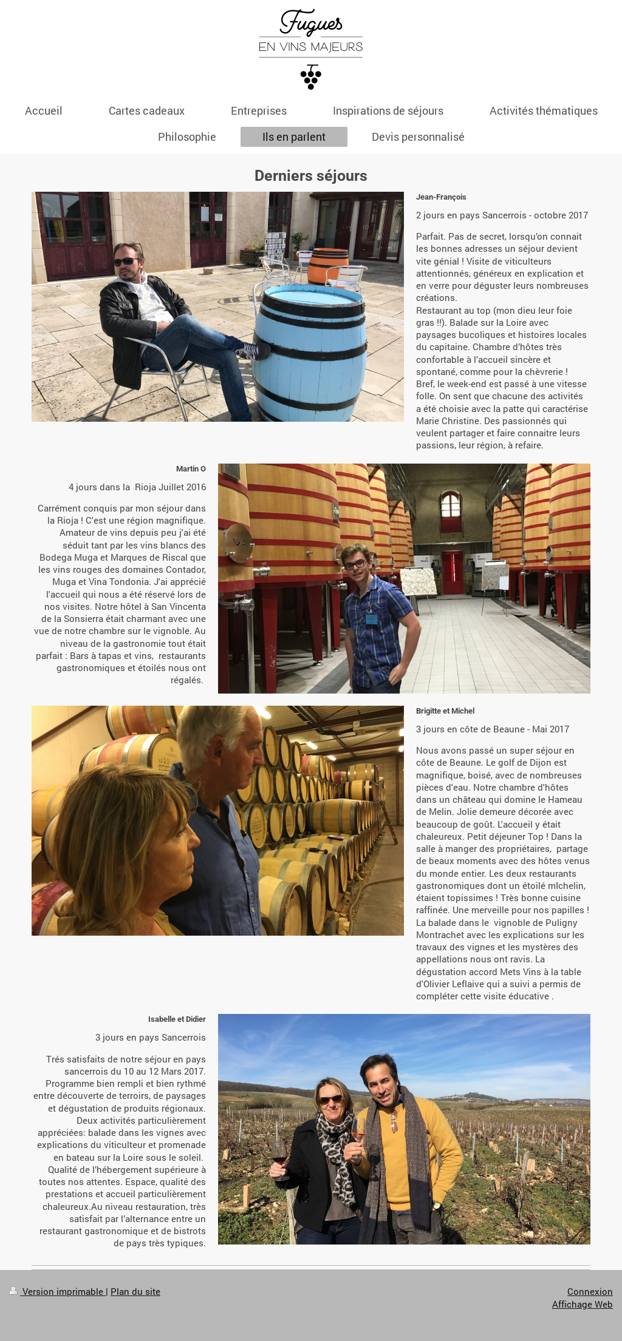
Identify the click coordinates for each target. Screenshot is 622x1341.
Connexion (590, 1291)
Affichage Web (582, 1304)
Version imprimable (57, 1291)
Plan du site (135, 1291)
